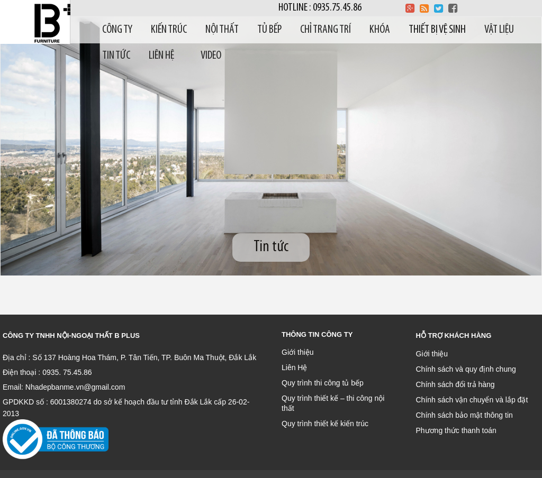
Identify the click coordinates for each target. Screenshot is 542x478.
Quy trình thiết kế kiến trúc (325, 423)
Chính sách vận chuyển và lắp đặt (472, 400)
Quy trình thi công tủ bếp (323, 383)
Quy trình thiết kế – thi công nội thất (333, 403)
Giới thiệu (298, 352)
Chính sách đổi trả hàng (455, 384)
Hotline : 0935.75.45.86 (320, 7)
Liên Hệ (294, 367)
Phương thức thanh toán (456, 430)
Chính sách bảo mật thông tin (464, 415)
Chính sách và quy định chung (466, 369)
